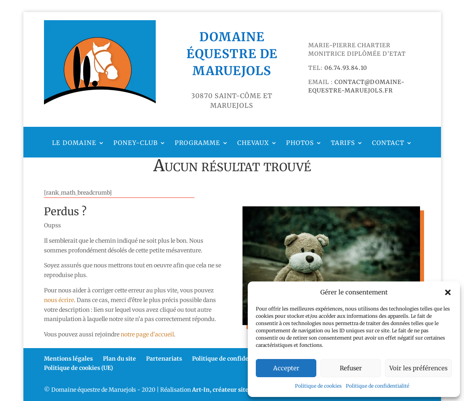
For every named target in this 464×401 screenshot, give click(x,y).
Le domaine (74, 143)
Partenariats (164, 358)
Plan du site (119, 358)
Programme (197, 143)
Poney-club (135, 143)
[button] (448, 292)
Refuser (351, 368)
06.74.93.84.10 (345, 67)
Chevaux (253, 143)
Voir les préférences (418, 368)
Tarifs (343, 143)
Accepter (286, 368)
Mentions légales (68, 358)
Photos (300, 143)
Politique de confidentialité (377, 386)
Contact (388, 143)
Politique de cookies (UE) (78, 368)
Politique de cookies (318, 386)
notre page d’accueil (147, 334)
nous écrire (59, 300)
